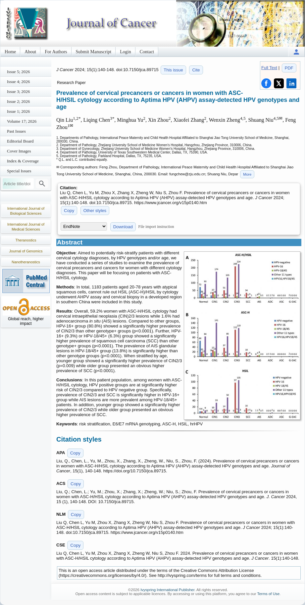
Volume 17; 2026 (21, 121)
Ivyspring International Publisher (167, 590)
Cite (196, 69)
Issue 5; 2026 (18, 71)
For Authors (56, 51)
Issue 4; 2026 (18, 81)
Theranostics (26, 240)
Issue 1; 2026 (18, 111)
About (30, 51)
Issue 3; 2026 (18, 91)
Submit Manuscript (94, 51)
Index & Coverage (23, 160)
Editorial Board (20, 141)
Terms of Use (268, 594)
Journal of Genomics (26, 251)
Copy (69, 210)
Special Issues (19, 170)
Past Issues (16, 131)
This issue (173, 69)
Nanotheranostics (26, 262)
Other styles (94, 210)
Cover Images (19, 151)
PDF (289, 67)
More (247, 174)
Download (123, 226)
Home (10, 51)
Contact (147, 51)
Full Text (269, 67)
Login (125, 51)
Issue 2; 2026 (18, 101)
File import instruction (156, 226)
